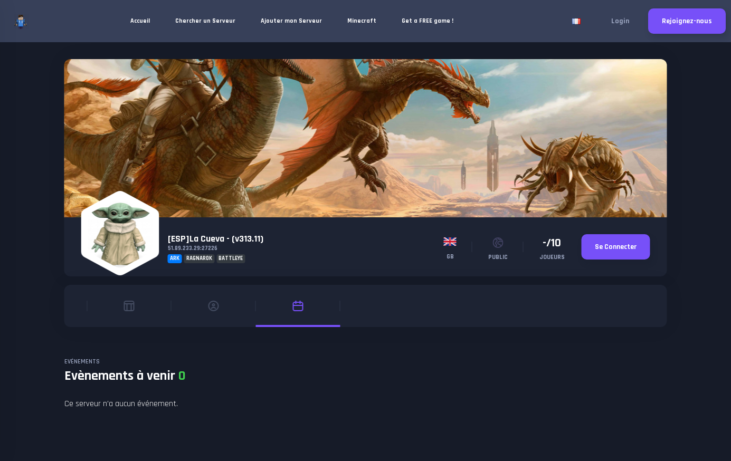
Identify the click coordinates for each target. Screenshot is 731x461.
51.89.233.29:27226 (192, 248)
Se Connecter (616, 247)
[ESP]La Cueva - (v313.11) (215, 239)
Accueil (140, 21)
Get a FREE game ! (427, 21)
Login (620, 21)
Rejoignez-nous (687, 21)
